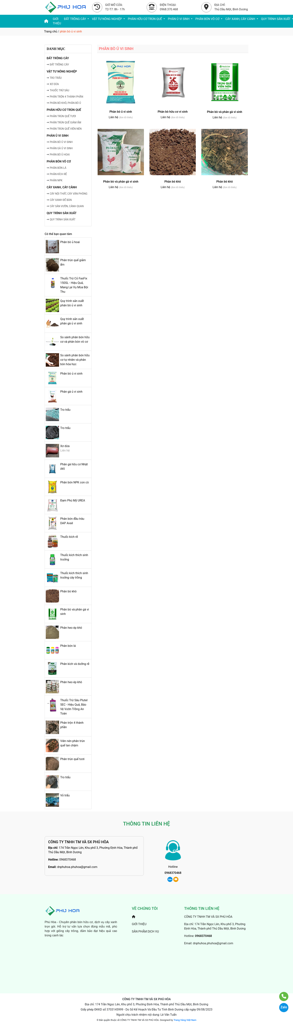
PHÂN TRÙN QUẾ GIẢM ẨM (65, 122)
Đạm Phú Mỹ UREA (72, 500)
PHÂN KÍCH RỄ (58, 174)
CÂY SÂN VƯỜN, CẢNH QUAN (67, 206)
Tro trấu (65, 409)
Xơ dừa (65, 446)
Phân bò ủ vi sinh (71, 373)
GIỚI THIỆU (57, 21)
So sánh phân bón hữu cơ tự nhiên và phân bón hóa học (74, 360)
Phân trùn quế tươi (72, 759)
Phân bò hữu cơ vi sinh (173, 111)
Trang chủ (50, 31)
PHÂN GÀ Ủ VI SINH (61, 148)
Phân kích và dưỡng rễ (74, 664)
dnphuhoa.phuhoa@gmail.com (77, 867)
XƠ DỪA (54, 84)
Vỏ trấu (65, 795)
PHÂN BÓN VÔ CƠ (207, 19)
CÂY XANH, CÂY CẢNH (240, 19)
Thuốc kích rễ (69, 537)
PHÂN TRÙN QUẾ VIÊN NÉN (66, 128)
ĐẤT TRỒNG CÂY (75, 19)
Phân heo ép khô (71, 627)
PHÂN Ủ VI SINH (179, 19)
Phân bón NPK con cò (74, 482)
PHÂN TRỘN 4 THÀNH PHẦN (66, 96)
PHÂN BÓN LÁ (58, 167)
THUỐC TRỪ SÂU (59, 90)
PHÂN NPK (56, 180)
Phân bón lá (68, 646)
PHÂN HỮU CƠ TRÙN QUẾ (145, 19)
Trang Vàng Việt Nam (185, 1020)
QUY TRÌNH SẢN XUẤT (62, 213)
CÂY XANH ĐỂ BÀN (61, 199)
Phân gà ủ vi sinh (71, 391)
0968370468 (67, 859)
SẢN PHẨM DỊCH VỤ (145, 931)
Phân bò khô (68, 591)
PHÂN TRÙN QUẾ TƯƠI (63, 116)
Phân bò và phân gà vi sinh (224, 112)
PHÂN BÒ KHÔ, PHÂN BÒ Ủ (65, 102)
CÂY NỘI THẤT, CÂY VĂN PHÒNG (68, 193)
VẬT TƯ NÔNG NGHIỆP (107, 19)
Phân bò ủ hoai (70, 242)
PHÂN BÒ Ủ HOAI (60, 154)
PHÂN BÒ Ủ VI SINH (61, 142)
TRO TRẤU (56, 77)
